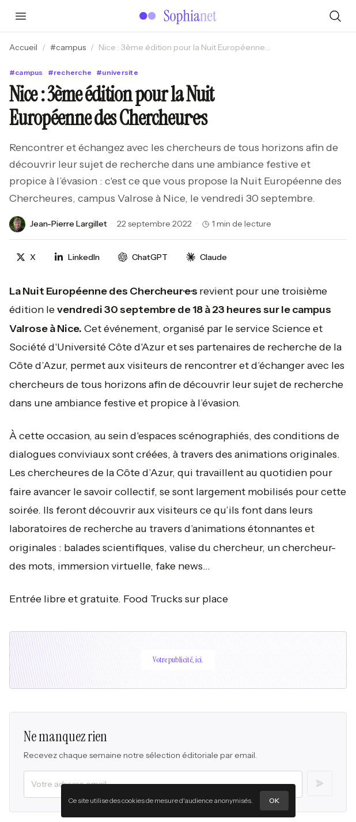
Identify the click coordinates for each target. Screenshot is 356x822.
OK (274, 800)
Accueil (23, 47)
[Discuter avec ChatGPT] (143, 257)
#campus (68, 47)
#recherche (70, 72)
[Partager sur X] (26, 257)
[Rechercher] (335, 16)
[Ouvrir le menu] (20, 16)
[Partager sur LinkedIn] (77, 257)
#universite (117, 72)
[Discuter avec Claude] (206, 257)
